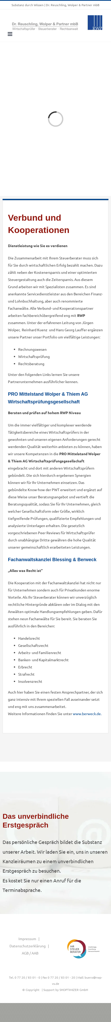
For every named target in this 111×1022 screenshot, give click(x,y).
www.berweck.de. (87, 713)
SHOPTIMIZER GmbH (73, 990)
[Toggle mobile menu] (10, 34)
